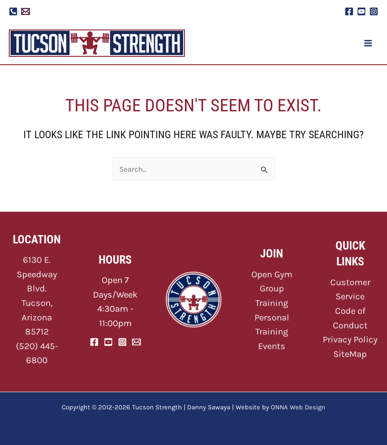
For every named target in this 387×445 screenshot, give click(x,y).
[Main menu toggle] (368, 43)
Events (271, 346)
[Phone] (13, 11)
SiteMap (350, 354)
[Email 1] (25, 11)
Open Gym (271, 274)
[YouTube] (361, 11)
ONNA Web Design (298, 407)
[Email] (136, 342)
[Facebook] (349, 11)
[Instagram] (373, 11)
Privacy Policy (350, 339)
